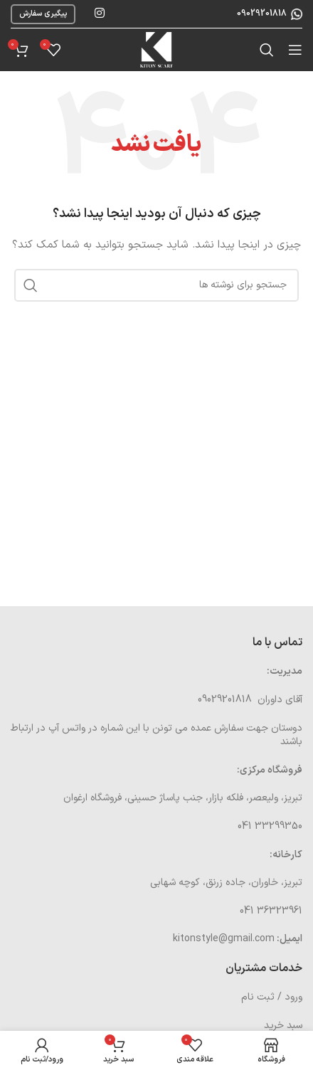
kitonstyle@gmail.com (224, 938)
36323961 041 (271, 911)
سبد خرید (283, 1025)
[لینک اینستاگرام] (99, 13)
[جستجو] (267, 50)
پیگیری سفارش (43, 14)
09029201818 (261, 13)
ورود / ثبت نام (271, 997)
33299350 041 (270, 826)
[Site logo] (156, 49)
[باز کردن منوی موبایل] (295, 50)
